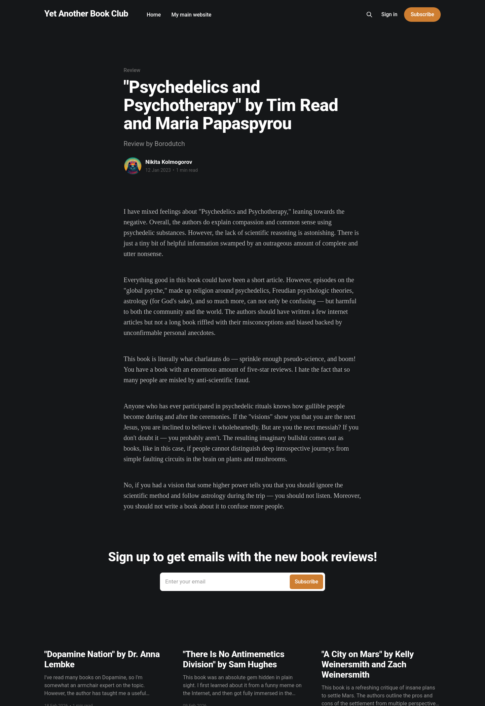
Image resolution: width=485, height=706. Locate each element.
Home (154, 15)
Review (132, 70)
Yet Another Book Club (86, 13)
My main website (191, 15)
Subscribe (422, 14)
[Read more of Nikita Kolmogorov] (133, 166)
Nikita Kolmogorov (168, 162)
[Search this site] (369, 14)
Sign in (389, 14)
